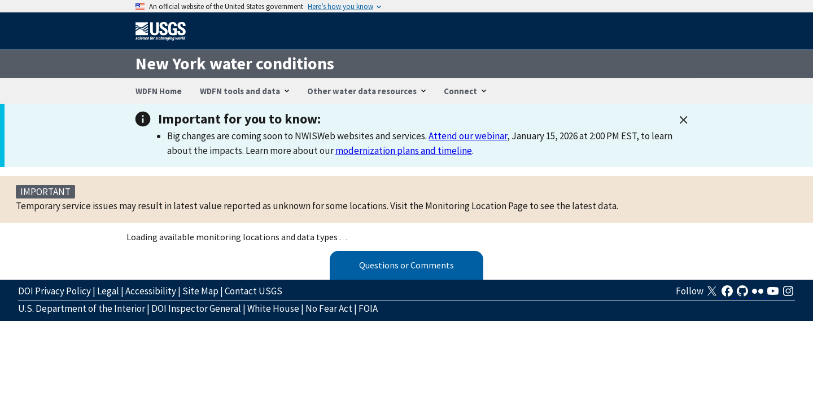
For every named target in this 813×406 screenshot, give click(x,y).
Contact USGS (253, 291)
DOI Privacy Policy (54, 291)
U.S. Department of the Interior (81, 308)
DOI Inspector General (196, 308)
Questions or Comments (406, 265)
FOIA (368, 308)
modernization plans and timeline (403, 150)
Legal (108, 291)
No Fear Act (328, 308)
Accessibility (150, 291)
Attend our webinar (468, 136)
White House (273, 308)
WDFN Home (159, 91)
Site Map (200, 291)
